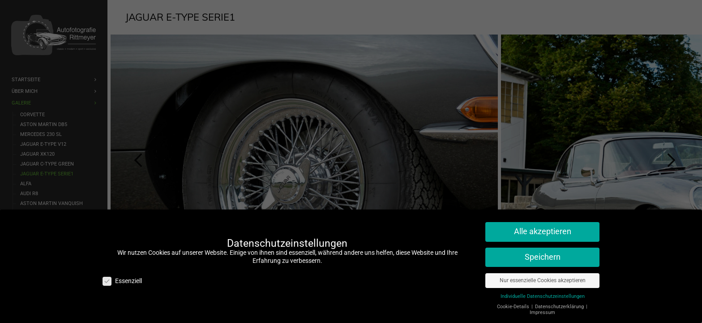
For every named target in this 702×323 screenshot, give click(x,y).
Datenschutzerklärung (560, 307)
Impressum (542, 312)
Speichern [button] (543, 257)
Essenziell (122, 281)
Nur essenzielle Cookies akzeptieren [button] (543, 280)
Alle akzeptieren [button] (542, 231)
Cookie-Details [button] (514, 307)
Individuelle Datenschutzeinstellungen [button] (543, 296)
